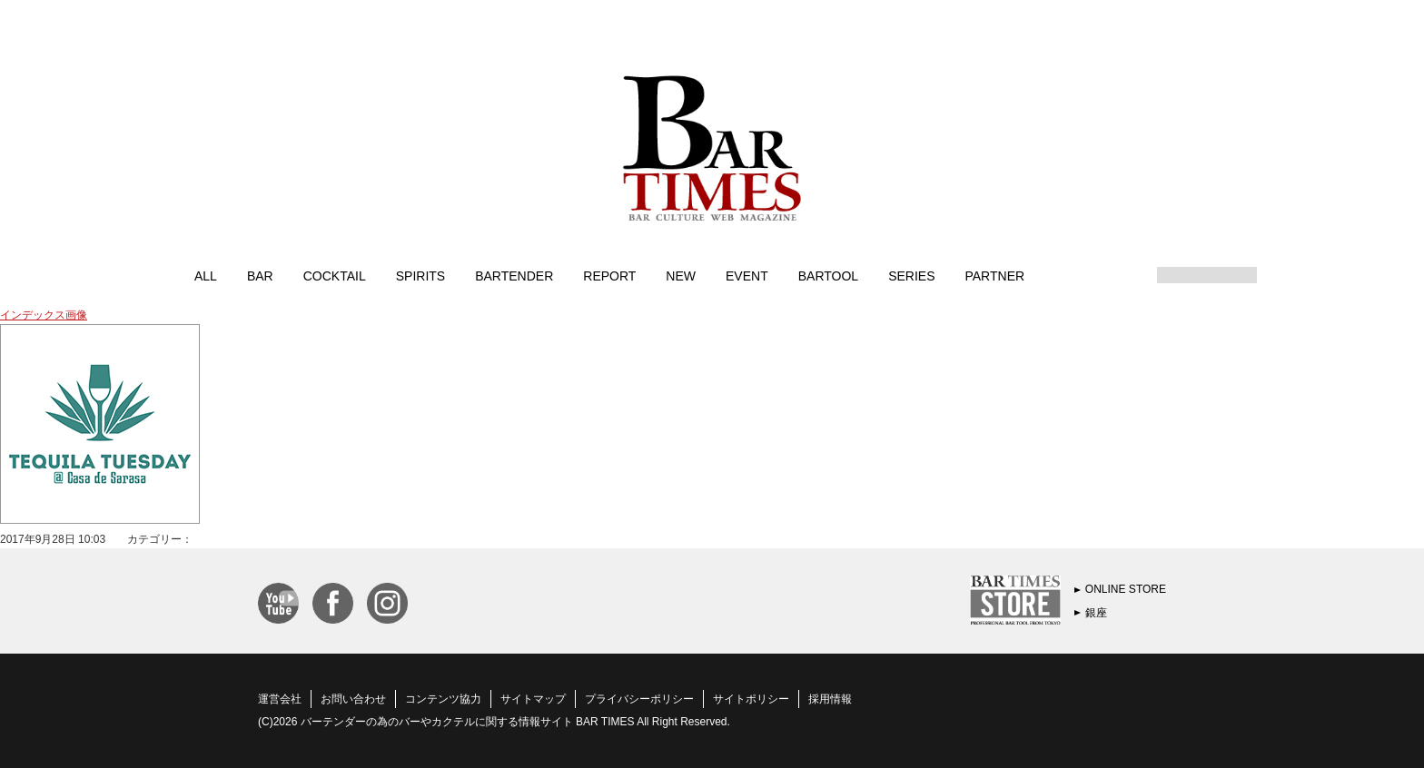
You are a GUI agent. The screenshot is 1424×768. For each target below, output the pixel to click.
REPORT (609, 275)
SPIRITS (420, 275)
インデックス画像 (43, 315)
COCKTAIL (334, 275)
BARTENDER (514, 275)
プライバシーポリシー (639, 699)
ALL (205, 275)
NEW (681, 275)
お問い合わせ (353, 699)
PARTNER (994, 275)
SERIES (911, 275)
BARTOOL (828, 275)
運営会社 (280, 699)
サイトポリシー (751, 699)
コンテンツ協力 (443, 699)
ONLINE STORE (1125, 589)
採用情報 (830, 699)
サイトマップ (533, 699)
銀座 (1096, 612)
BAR (260, 275)
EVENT (747, 275)
